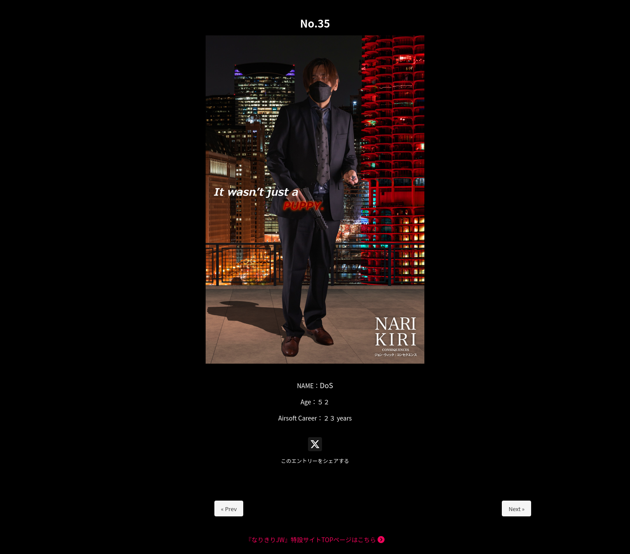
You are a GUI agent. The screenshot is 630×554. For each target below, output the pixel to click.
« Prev (229, 509)
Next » (516, 509)
